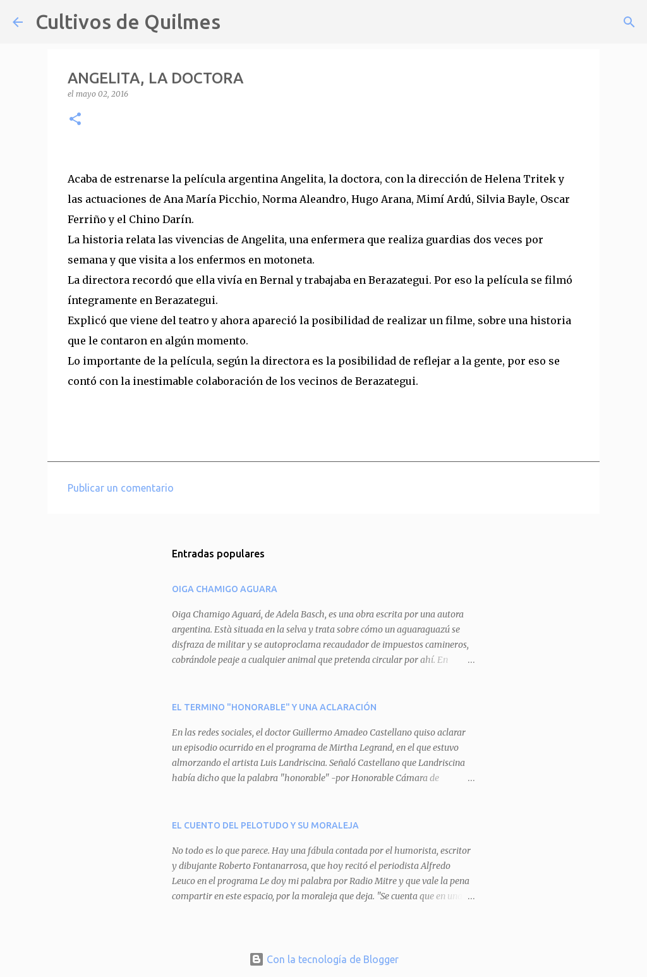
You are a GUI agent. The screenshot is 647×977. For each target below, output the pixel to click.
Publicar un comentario (121, 488)
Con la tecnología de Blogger (324, 959)
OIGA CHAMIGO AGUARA (224, 589)
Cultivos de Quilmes (128, 21)
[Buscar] (238, 22)
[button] (75, 119)
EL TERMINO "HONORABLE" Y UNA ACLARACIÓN (274, 707)
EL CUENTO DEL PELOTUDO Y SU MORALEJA (265, 825)
